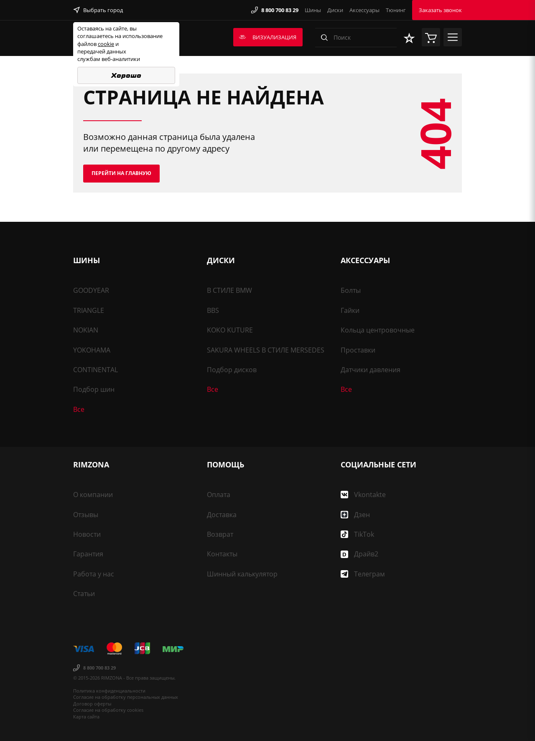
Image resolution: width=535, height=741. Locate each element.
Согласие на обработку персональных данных (125, 697)
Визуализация (267, 37)
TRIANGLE (88, 310)
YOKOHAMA (91, 350)
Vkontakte (363, 494)
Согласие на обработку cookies (108, 710)
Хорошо (126, 75)
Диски (335, 10)
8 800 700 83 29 (274, 10)
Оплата (218, 494)
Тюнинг (396, 10)
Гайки (350, 310)
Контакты (222, 553)
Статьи (84, 593)
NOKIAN (85, 330)
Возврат (220, 534)
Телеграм (363, 574)
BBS (213, 310)
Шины (313, 10)
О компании (93, 494)
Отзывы (85, 514)
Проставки (358, 350)
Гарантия (88, 553)
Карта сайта (86, 716)
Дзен (355, 514)
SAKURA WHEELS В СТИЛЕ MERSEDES (265, 350)
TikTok (357, 534)
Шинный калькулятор (242, 574)
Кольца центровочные (378, 330)
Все (78, 409)
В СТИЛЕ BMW (229, 290)
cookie (106, 44)
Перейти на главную (121, 173)
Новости (87, 534)
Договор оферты (92, 703)
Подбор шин (94, 389)
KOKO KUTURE (230, 330)
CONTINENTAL (95, 369)
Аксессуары (364, 10)
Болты (351, 290)
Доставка (222, 514)
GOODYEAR (91, 290)
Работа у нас (93, 574)
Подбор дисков (232, 369)
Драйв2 (359, 553)
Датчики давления (370, 369)
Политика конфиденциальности (109, 691)
